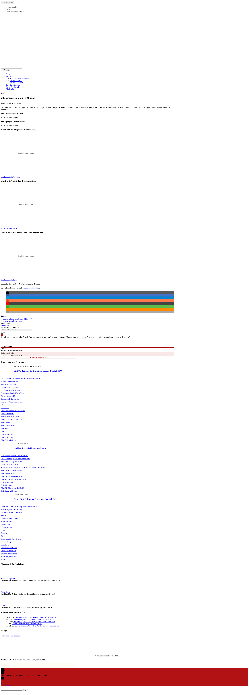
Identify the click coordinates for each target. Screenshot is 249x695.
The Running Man (8, 578)
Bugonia (4, 533)
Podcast (9, 76)
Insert (27, 691)
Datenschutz (15, 636)
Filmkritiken (10, 89)
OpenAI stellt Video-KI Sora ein (12, 387)
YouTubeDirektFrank (9, 228)
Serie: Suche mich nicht (9, 491)
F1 (2, 536)
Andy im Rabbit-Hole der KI (10, 464)
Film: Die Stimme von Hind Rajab (12, 488)
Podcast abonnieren (39, 357)
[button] (7, 293)
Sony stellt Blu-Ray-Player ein (11, 462)
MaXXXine (5, 592)
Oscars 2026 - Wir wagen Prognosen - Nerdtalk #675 (19, 507)
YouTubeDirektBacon (9, 280)
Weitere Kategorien (7, 542)
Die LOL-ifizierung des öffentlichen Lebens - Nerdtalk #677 (38, 371)
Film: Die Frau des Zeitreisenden (12, 476)
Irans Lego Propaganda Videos (11, 402)
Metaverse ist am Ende (8, 384)
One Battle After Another (9, 518)
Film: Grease (5, 422)
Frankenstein (5, 524)
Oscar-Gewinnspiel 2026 (15, 87)
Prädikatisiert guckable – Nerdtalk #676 (27, 624)
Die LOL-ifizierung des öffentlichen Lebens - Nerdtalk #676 (21, 378)
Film (4, 317)
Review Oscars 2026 (8, 396)
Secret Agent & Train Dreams (11, 539)
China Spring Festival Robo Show (12, 393)
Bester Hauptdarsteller (8, 557)
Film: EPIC (5, 431)
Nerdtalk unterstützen (15, 12)
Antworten (6, 685)
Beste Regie (5, 545)
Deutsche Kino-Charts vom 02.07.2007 (17, 319)
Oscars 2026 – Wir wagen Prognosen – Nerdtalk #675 (35, 499)
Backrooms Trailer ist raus (10, 399)
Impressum (5, 636)
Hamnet (3, 530)
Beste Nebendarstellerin (9, 548)
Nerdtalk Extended (17, 83)
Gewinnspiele (11, 7)
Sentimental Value (7, 527)
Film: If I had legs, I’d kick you (11, 419)
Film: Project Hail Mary (9, 440)
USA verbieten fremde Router (11, 390)
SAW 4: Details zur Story (12, 321)
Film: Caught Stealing (8, 425)
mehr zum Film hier (31, 288)
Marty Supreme (6, 521)
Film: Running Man (7, 414)
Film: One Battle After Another (11, 470)
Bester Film (5, 559)
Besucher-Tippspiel (13, 85)
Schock (3, 605)
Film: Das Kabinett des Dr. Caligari (13, 411)
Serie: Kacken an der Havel (10, 417)
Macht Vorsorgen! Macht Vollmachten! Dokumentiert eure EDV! (23, 467)
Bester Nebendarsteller (8, 551)
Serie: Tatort (5, 408)
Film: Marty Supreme (8, 437)
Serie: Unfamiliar (7, 434)
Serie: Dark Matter (7, 482)
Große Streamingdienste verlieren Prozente (15, 459)
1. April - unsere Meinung (9, 381)
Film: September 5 (7, 473)
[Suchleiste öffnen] (3, 93)
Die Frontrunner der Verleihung (11, 512)
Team (8, 9)
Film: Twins (5, 428)
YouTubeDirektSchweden (10, 177)
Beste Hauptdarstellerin (9, 554)
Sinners (3, 515)
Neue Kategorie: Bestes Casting (11, 509)
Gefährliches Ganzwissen (19, 79)
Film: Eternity (5, 405)
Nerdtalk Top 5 (16, 81)
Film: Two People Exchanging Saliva (13, 479)
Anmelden (5, 325)
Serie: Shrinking (6, 485)
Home (8, 74)
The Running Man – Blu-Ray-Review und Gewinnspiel (35, 617)
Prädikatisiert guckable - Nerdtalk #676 (30, 448)
